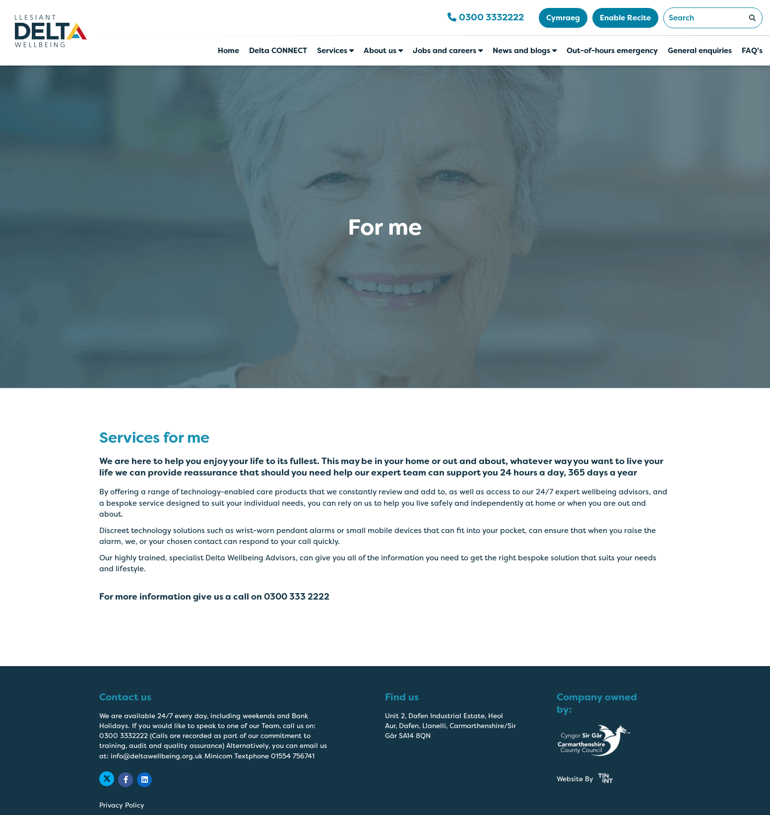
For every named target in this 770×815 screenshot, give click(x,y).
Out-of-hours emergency (612, 51)
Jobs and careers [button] (448, 51)
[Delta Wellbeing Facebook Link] (125, 779)
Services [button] (335, 51)
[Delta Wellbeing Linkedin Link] (144, 779)
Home (228, 51)
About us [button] (383, 51)
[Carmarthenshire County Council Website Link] (601, 741)
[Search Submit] (752, 17)
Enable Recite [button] (625, 18)
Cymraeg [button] (563, 18)
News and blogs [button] (525, 51)
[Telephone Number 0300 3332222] (486, 18)
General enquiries (700, 51)
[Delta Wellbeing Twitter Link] (106, 778)
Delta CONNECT (278, 51)
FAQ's (752, 51)
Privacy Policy (121, 805)
